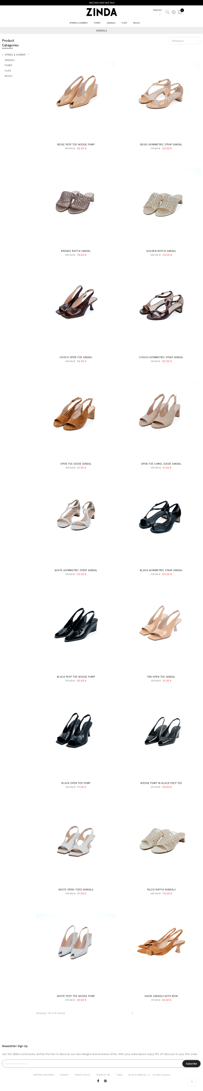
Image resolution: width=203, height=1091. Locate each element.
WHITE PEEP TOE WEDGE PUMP (76, 996)
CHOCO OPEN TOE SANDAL (76, 357)
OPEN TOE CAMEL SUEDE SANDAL (161, 463)
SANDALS (111, 22)
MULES (136, 22)
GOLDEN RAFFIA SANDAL (161, 250)
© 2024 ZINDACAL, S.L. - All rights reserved (149, 1075)
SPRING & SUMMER (78, 22)
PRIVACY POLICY (82, 1075)
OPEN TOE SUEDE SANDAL (76, 463)
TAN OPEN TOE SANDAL (161, 676)
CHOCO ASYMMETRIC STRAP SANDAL (161, 357)
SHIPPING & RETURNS (43, 1075)
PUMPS (97, 22)
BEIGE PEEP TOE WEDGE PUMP (76, 144)
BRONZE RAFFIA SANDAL (76, 250)
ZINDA (119, 1075)
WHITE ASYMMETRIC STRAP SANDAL (76, 570)
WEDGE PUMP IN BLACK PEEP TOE (161, 783)
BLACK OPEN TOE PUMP (75, 783)
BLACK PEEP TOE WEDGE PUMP (76, 676)
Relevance (178, 40)
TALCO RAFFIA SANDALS (161, 889)
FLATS (124, 22)
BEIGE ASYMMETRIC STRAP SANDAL (161, 144)
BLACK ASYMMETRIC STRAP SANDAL (161, 570)
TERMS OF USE (103, 1075)
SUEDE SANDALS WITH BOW (161, 996)
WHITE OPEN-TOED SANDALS (76, 889)
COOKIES (64, 1075)
